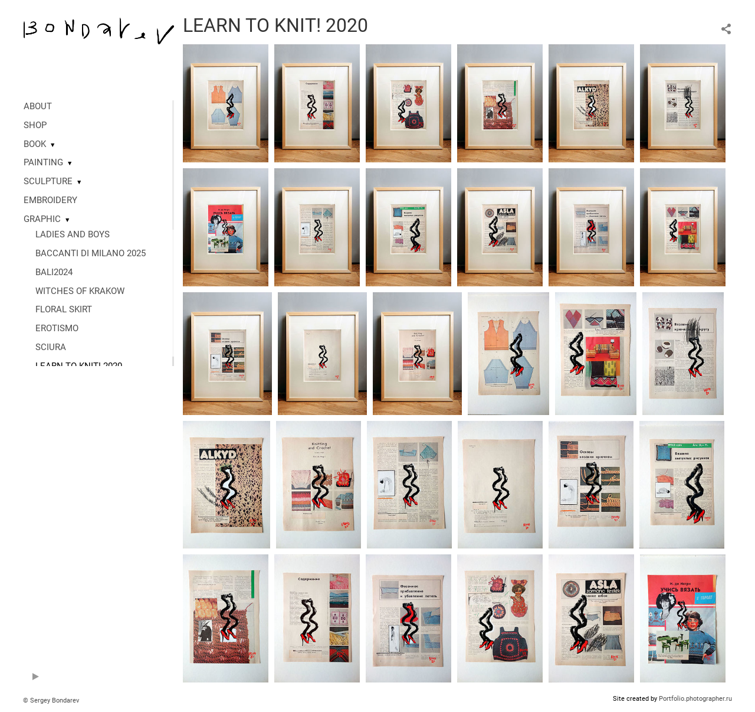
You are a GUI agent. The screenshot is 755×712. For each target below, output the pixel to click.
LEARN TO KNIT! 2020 (78, 366)
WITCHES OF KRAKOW (79, 291)
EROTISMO (56, 328)
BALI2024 (54, 272)
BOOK (35, 144)
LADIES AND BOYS (72, 234)
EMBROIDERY (50, 200)
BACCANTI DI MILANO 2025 (90, 253)
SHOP (35, 125)
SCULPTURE (48, 181)
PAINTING (43, 162)
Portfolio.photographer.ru (695, 699)
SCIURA (50, 347)
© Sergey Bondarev (51, 700)
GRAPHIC (42, 219)
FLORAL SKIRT (63, 309)
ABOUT (38, 106)
